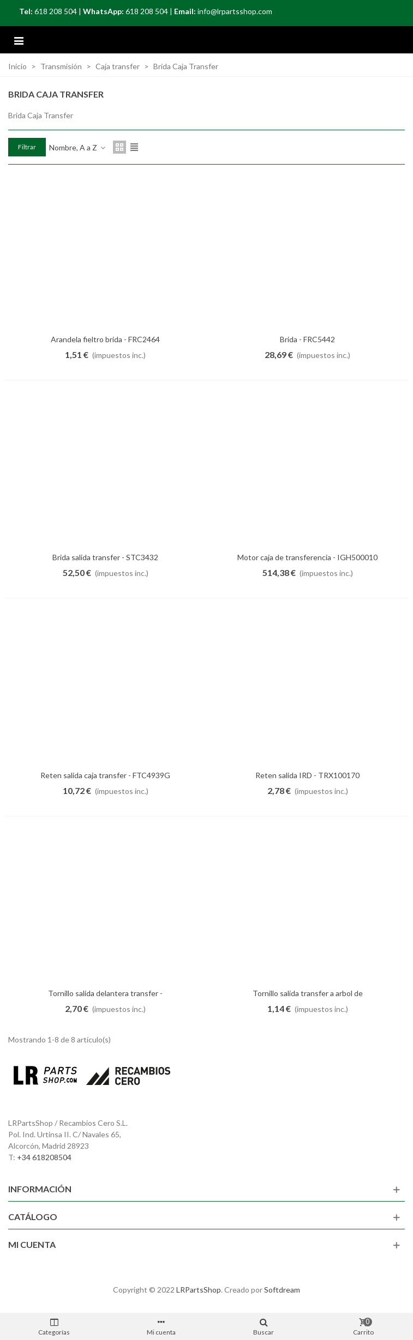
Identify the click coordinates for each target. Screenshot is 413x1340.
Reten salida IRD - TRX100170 (307, 775)
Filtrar (27, 147)
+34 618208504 (44, 1157)
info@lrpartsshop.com (234, 11)
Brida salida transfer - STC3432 (105, 557)
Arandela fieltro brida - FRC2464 (105, 339)
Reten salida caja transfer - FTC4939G (105, 775)
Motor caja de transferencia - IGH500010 (307, 557)
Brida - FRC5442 (307, 339)
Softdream (282, 1289)
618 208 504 (55, 11)
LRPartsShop (198, 1289)
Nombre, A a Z (77, 147)
